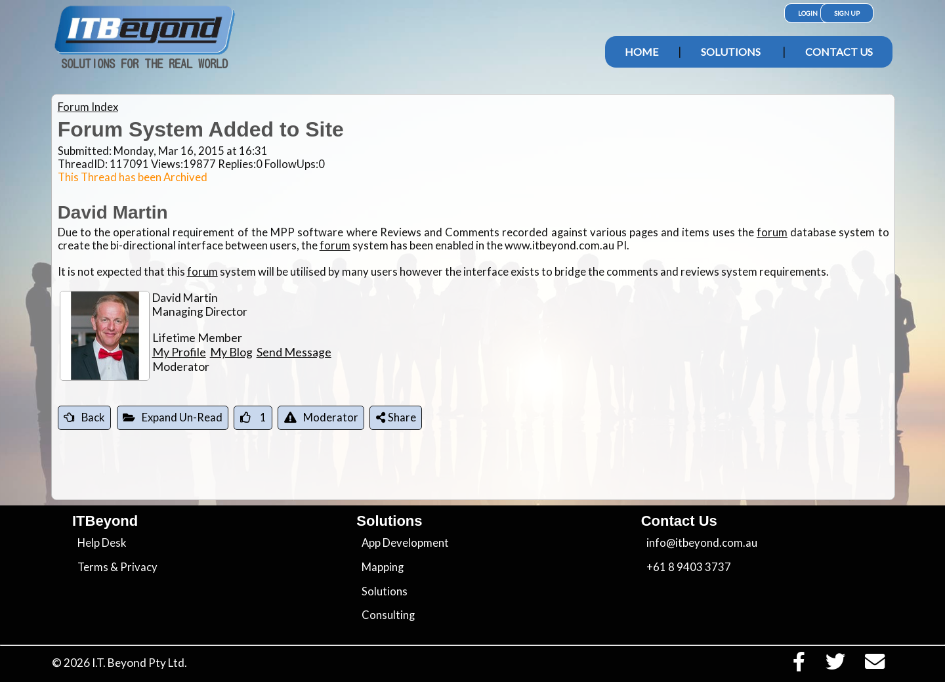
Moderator (321, 417)
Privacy (139, 567)
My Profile (179, 352)
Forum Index (88, 107)
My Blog (231, 352)
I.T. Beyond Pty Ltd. (139, 663)
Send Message (294, 352)
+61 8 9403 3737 (688, 567)
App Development (405, 542)
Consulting (388, 615)
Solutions (731, 51)
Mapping (383, 567)
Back (84, 417)
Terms (92, 567)
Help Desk (102, 542)
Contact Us (839, 51)
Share (396, 417)
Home (641, 51)
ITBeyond (105, 521)
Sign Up (847, 13)
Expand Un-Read (172, 417)
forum (772, 232)
